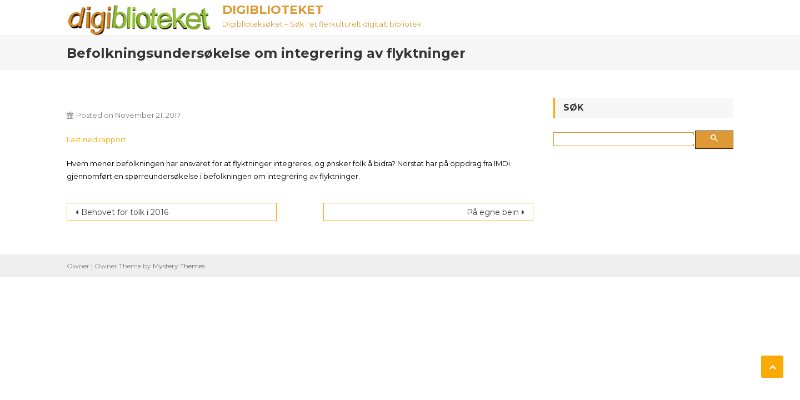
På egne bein (493, 212)
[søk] (625, 139)
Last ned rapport (96, 139)
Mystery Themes (179, 266)
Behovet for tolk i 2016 (124, 212)
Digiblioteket (272, 9)
